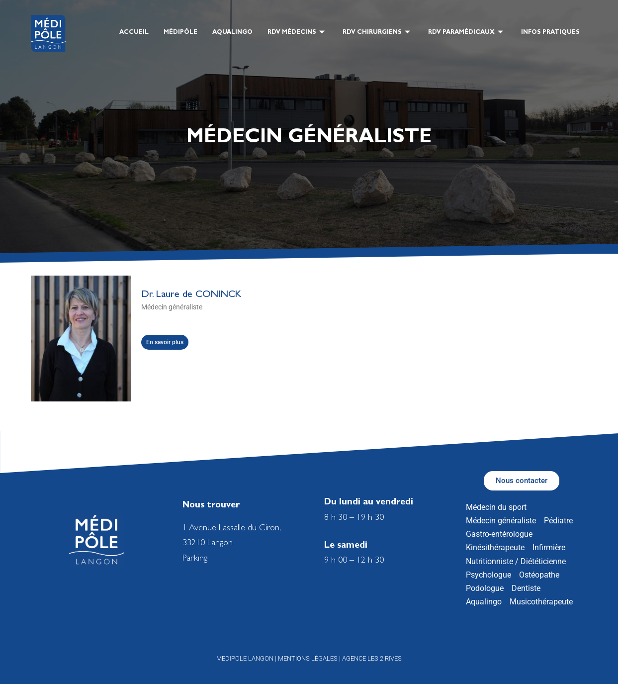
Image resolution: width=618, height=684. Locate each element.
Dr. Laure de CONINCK (191, 295)
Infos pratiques (550, 33)
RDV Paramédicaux (465, 33)
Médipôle (180, 33)
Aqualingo (232, 33)
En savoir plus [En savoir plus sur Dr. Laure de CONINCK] (164, 342)
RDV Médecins (296, 33)
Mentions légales (308, 658)
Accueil (134, 33)
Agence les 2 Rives (372, 658)
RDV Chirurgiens (376, 33)
